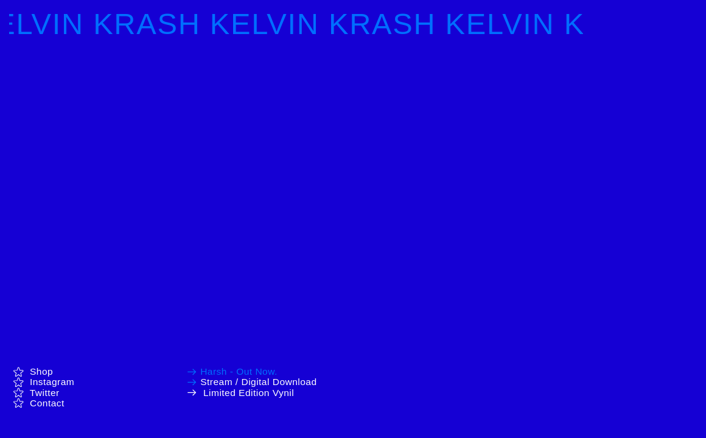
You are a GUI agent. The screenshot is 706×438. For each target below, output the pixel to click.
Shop (33, 371)
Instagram (44, 382)
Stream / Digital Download (258, 382)
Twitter (36, 393)
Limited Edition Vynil (248, 393)
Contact (47, 403)
